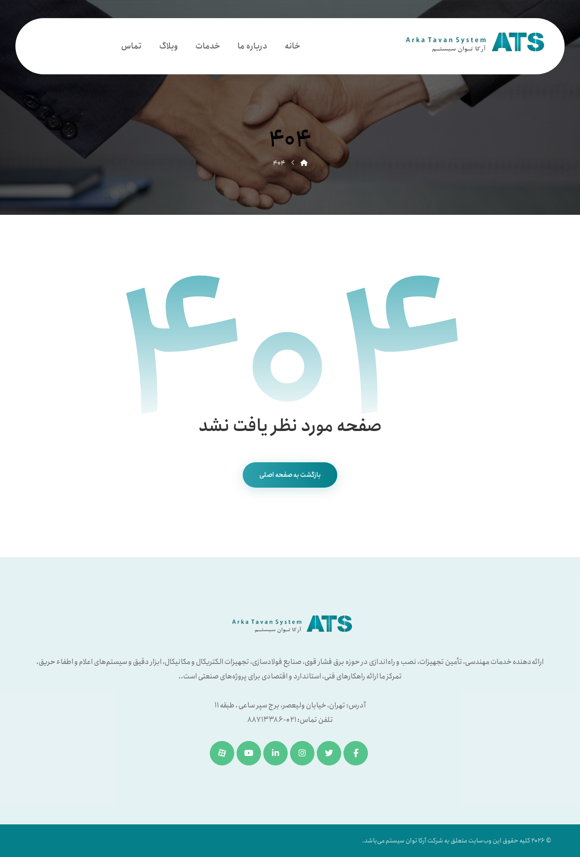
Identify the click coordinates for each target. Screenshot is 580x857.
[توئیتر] (329, 753)
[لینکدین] (275, 753)
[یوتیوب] (249, 753)
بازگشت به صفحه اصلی (290, 475)
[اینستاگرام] (302, 753)
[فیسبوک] (355, 753)
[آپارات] (222, 753)
